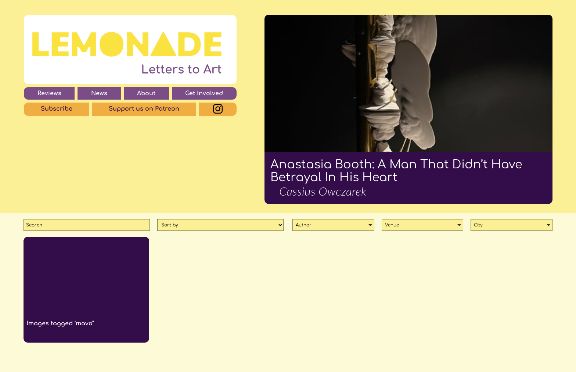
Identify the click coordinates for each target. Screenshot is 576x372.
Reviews (49, 93)
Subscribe (56, 108)
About (146, 93)
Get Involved (204, 93)
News (99, 93)
